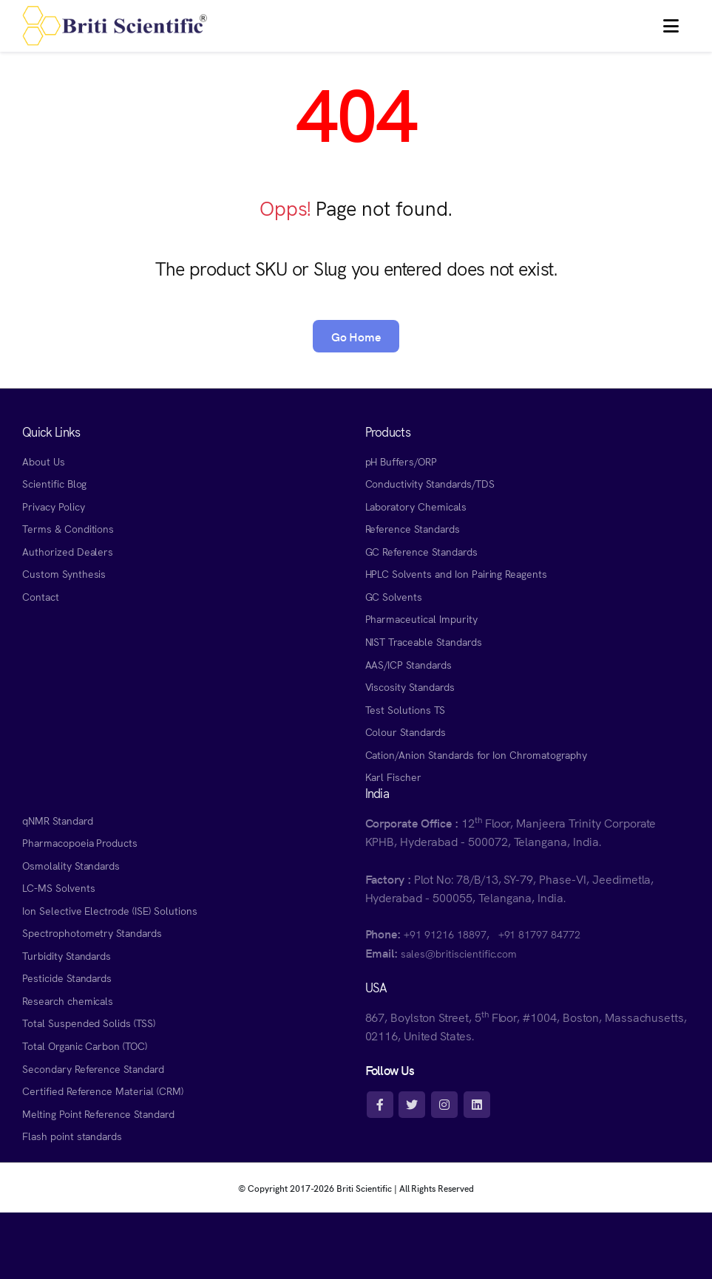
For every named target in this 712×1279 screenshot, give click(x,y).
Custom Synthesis (64, 573)
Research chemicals (67, 1000)
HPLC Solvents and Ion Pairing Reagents (456, 573)
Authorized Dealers (67, 551)
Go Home (356, 336)
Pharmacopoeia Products (80, 842)
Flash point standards (72, 1135)
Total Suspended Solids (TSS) (88, 1022)
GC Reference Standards (421, 551)
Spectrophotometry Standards (92, 932)
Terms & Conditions (68, 528)
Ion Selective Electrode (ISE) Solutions (109, 910)
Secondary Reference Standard (93, 1068)
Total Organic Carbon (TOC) (84, 1045)
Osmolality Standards (71, 865)
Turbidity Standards (66, 955)
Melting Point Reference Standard (98, 1113)
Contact (40, 596)
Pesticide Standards (67, 977)
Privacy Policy (53, 506)
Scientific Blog (54, 483)
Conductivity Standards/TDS (430, 483)
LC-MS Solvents (58, 887)
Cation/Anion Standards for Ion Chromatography (476, 754)
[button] (671, 26)
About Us (43, 461)
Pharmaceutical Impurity (421, 618)
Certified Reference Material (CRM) (102, 1090)
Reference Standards (412, 528)
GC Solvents (394, 596)
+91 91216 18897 (445, 934)
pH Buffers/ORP (401, 461)
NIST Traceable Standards (423, 641)
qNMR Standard (57, 820)
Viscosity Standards (410, 686)
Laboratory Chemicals (416, 506)
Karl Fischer (393, 776)
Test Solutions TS (405, 709)
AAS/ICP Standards (408, 664)
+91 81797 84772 (539, 934)
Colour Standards (405, 731)
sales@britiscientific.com (459, 953)
